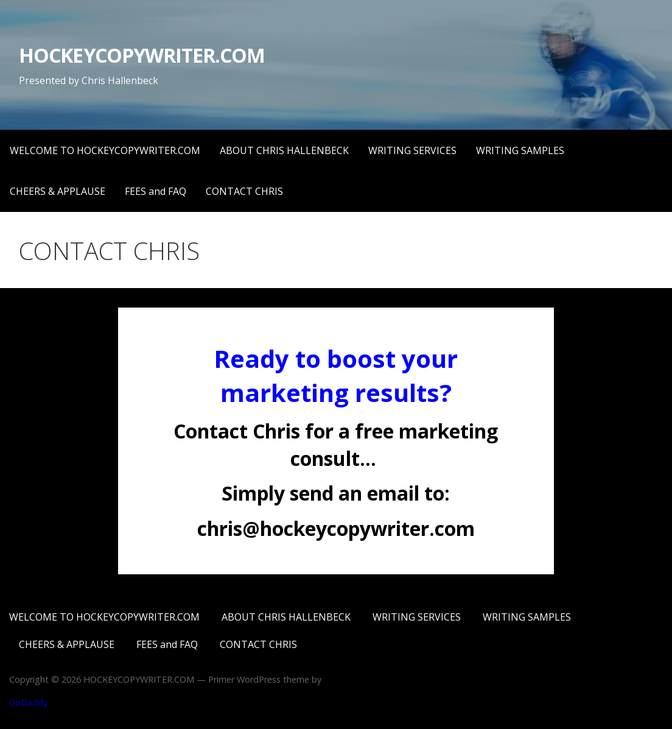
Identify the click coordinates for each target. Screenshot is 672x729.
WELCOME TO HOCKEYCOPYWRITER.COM (105, 150)
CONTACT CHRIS (244, 191)
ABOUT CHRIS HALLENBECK (284, 150)
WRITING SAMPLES (520, 150)
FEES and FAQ (155, 191)
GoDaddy (28, 702)
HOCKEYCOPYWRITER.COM (142, 55)
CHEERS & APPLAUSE (57, 191)
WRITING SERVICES (412, 150)
